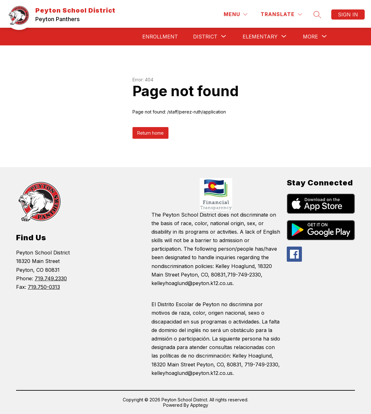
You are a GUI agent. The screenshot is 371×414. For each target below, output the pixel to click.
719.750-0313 (44, 287)
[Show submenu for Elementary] (260, 36)
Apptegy (199, 405)
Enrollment (160, 36)
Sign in (348, 14)
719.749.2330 (51, 278)
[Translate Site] (281, 14)
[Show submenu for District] (205, 36)
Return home (150, 133)
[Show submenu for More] (310, 36)
